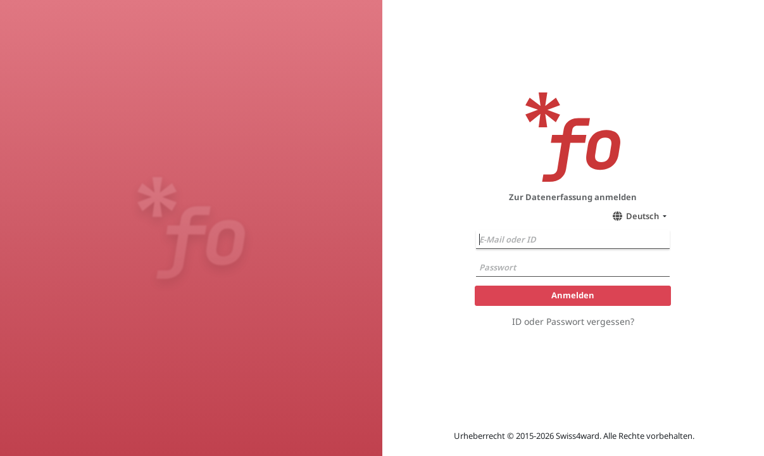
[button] (638, 216)
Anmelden (572, 295)
